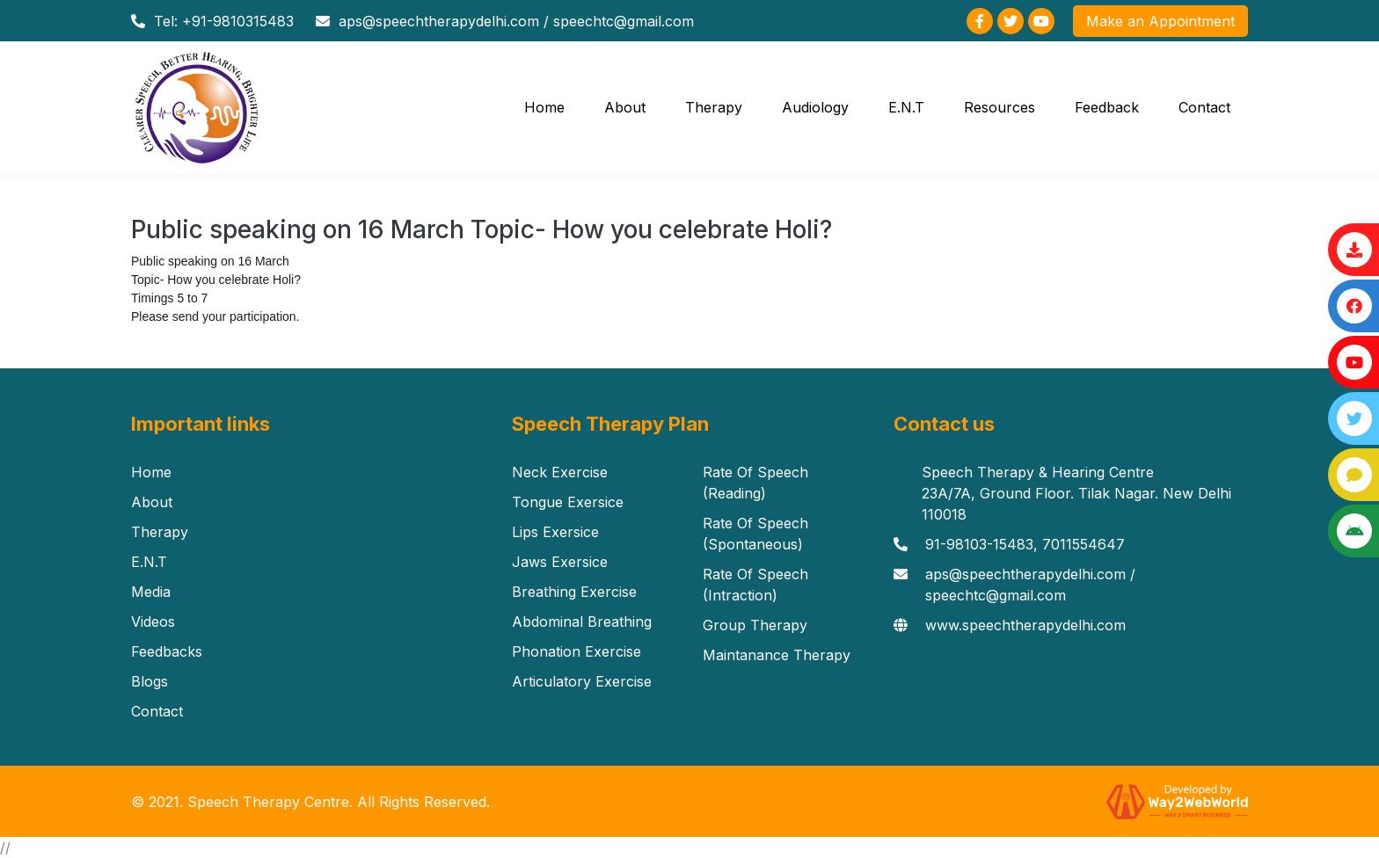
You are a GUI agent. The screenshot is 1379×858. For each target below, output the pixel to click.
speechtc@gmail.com (623, 21)
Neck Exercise (560, 472)
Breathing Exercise (574, 591)
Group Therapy (755, 625)
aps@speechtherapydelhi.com (439, 21)
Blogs (149, 681)
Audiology (815, 107)
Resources (999, 107)
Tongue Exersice (568, 502)
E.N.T (906, 107)
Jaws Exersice (560, 562)
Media (151, 591)
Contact (1204, 107)
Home (544, 107)
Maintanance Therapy (776, 655)
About (625, 107)
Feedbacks (166, 651)
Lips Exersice (555, 532)
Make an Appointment (1160, 21)
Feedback (1107, 107)
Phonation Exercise (576, 651)
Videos (153, 621)
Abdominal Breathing (582, 621)
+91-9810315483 (238, 21)
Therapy (713, 107)
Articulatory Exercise (582, 681)
